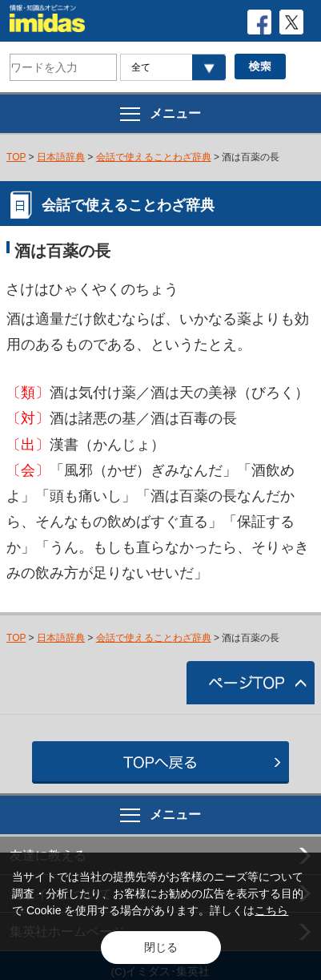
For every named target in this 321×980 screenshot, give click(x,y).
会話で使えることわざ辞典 (153, 157)
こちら (271, 910)
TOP (16, 157)
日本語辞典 (61, 157)
